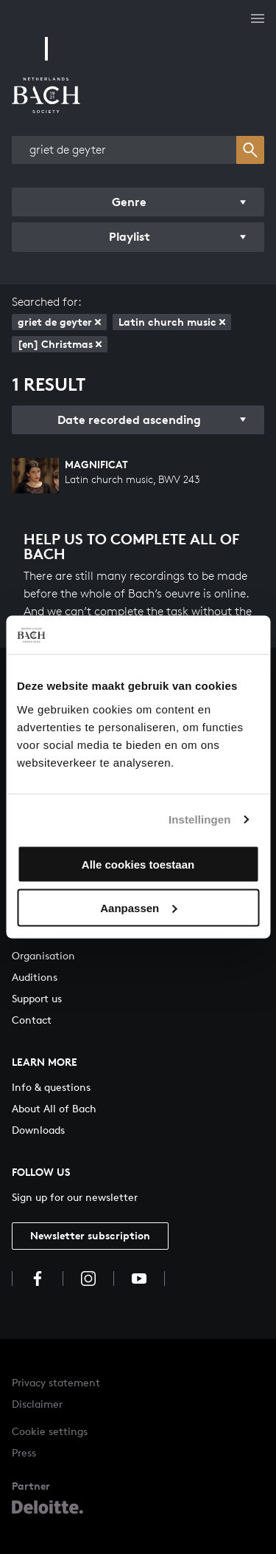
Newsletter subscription (90, 1235)
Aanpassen (138, 907)
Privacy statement (56, 1382)
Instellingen (200, 819)
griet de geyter (59, 321)
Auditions (34, 977)
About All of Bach (54, 1108)
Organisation (43, 955)
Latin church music (171, 321)
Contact (32, 1019)
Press (24, 1452)
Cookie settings (50, 1431)
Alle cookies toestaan (138, 864)
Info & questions (51, 1087)
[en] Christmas (60, 344)
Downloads (38, 1129)
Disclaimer (37, 1403)
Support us (37, 998)
